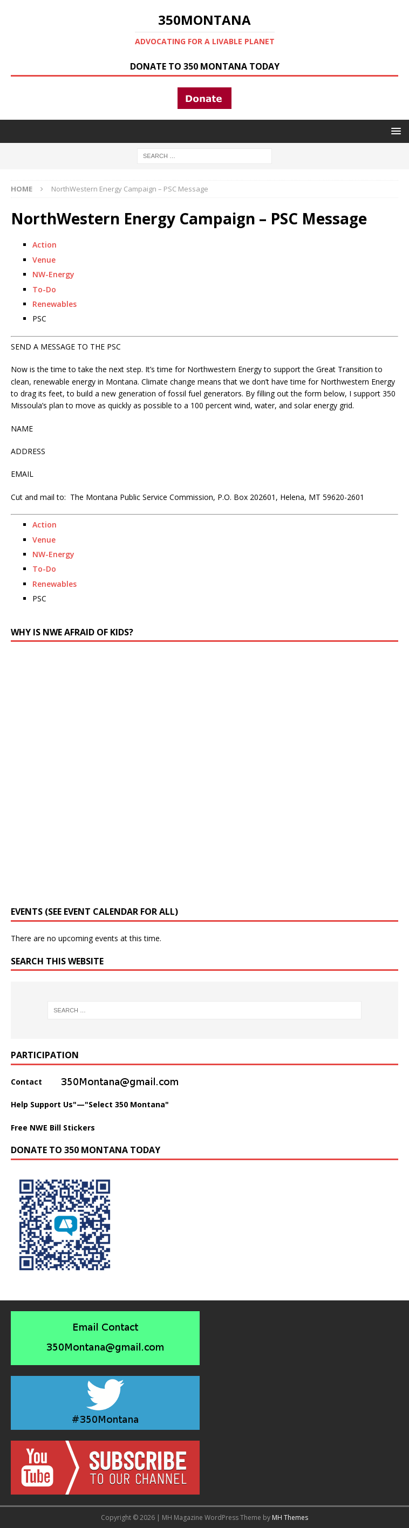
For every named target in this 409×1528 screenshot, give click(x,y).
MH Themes (290, 1517)
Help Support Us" (44, 1104)
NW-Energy (53, 274)
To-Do (44, 289)
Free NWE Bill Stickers (53, 1127)
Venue (44, 260)
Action (44, 244)
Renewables (54, 304)
